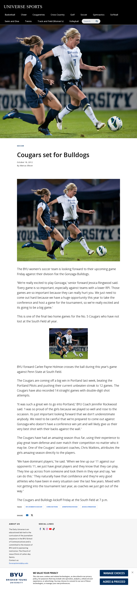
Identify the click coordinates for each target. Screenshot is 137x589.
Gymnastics (98, 14)
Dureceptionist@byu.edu (19, 563)
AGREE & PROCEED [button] (114, 581)
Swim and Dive (12, 21)
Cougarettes (39, 14)
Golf (72, 14)
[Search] (91, 21)
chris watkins (52, 507)
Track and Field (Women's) (50, 21)
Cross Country (58, 14)
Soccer (84, 14)
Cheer (24, 14)
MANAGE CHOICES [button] (114, 573)
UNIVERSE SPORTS (23, 6)
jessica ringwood (89, 507)
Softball (114, 14)
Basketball (10, 14)
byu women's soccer (34, 507)
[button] (132, 572)
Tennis (28, 21)
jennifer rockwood (70, 507)
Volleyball (74, 21)
